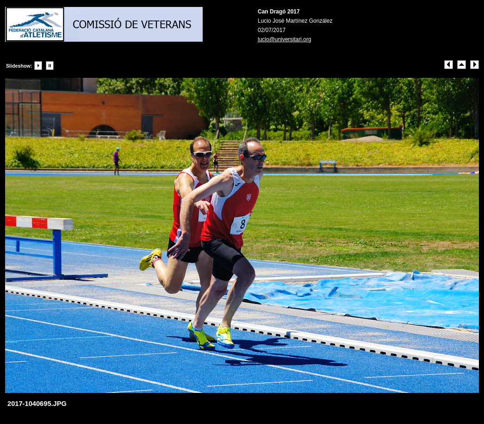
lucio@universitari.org (284, 39)
